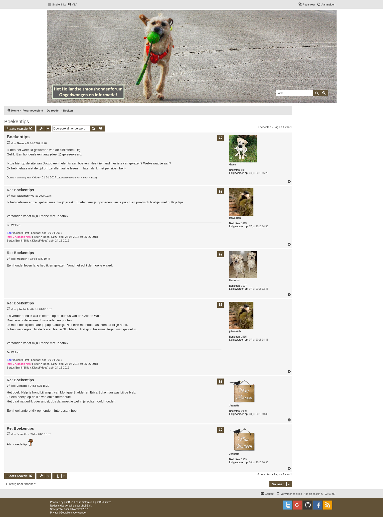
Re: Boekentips (20, 190)
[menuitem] (72, 4)
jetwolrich (235, 218)
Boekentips (16, 121)
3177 (244, 285)
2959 (244, 411)
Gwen (232, 164)
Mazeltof (77, 509)
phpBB (68, 502)
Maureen (234, 280)
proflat (59, 509)
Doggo (47, 163)
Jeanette (234, 405)
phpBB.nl (86, 505)
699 (243, 170)
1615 (244, 223)
